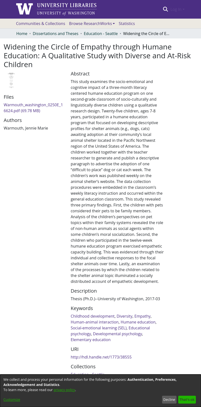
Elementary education (91, 339)
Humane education (138, 322)
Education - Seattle (101, 33)
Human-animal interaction (95, 322)
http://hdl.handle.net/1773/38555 (101, 357)
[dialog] (100, 390)
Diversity (124, 316)
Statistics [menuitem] (127, 23)
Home (21, 33)
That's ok (187, 399)
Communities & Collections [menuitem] (40, 23)
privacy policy (64, 389)
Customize (11, 399)
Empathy (142, 316)
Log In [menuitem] (175, 9)
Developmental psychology (117, 333)
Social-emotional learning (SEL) (99, 328)
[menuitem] (92, 23)
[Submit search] (166, 9)
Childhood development (93, 316)
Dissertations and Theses (55, 33)
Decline (169, 399)
